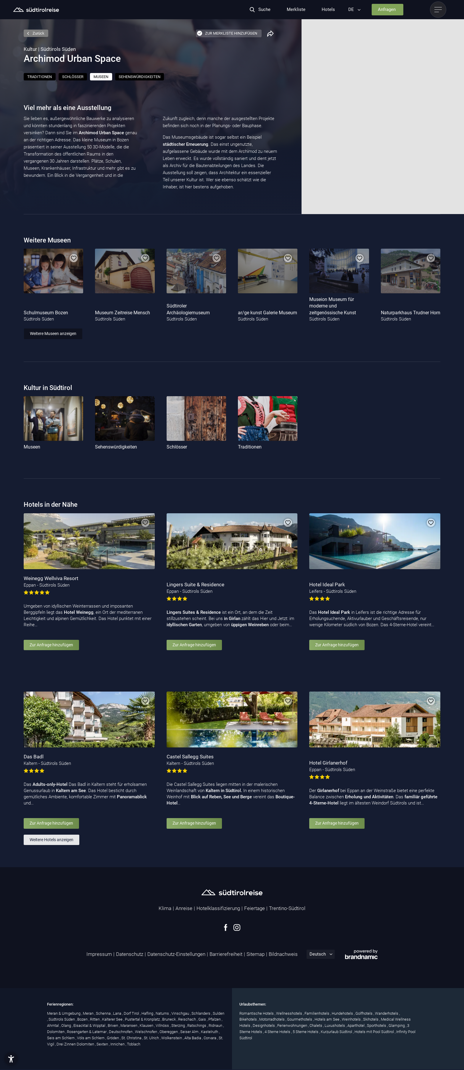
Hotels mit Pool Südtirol (375, 1031)
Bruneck (169, 1019)
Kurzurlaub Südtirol (337, 1031)
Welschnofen (146, 1031)
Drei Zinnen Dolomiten (76, 1044)
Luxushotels (335, 1025)
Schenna (104, 1013)
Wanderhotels (387, 1013)
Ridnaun (216, 1025)
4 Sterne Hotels (278, 1031)
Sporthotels (377, 1025)
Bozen (82, 1019)
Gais (202, 1019)
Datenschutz (129, 954)
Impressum (99, 954)
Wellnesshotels (289, 1013)
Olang (66, 1025)
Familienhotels (317, 1013)
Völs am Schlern (91, 1038)
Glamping (397, 1025)
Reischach (187, 1019)
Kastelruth (210, 1031)
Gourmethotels (300, 1019)
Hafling (147, 1013)
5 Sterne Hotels (306, 1031)
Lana (117, 1013)
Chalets (316, 1025)
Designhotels (264, 1025)
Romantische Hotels (257, 1013)
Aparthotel (356, 1025)
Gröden (113, 1038)
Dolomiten (56, 1031)
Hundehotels (343, 1013)
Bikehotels (248, 1019)
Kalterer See (112, 1019)
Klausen (147, 1025)
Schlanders (201, 1013)
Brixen (113, 1025)
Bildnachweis (283, 954)
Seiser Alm (189, 1031)
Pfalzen (215, 1019)
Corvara (210, 1038)
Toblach (133, 1044)
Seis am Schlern (61, 1038)
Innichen (117, 1044)
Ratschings (197, 1025)
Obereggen (169, 1031)
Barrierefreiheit (226, 954)
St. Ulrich (152, 1038)
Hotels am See (327, 1019)
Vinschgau (180, 1013)
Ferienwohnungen (292, 1025)
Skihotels (371, 1019)
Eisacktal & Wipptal (89, 1025)
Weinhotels (352, 1019)
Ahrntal (53, 1025)
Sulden (218, 1013)
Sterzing (178, 1025)
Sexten (102, 1044)
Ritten (95, 1019)
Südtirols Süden (62, 1019)
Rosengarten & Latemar (87, 1031)
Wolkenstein (172, 1038)
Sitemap (255, 954)
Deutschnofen (121, 1031)
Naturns (163, 1013)
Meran (88, 1013)
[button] (11, 1059)
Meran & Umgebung (64, 1013)
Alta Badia (193, 1038)
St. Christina (131, 1038)
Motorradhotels (272, 1019)
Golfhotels (364, 1013)
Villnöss (163, 1025)
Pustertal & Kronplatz (143, 1019)
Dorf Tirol (132, 1013)
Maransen (129, 1025)
